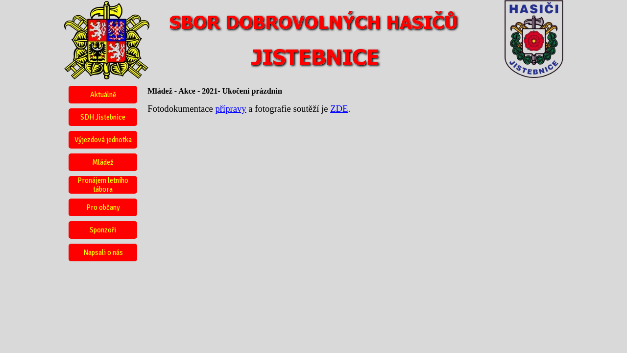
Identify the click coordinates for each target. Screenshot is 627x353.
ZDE (339, 108)
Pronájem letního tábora (102, 185)
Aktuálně (103, 94)
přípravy (230, 108)
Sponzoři (103, 230)
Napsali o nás (103, 252)
